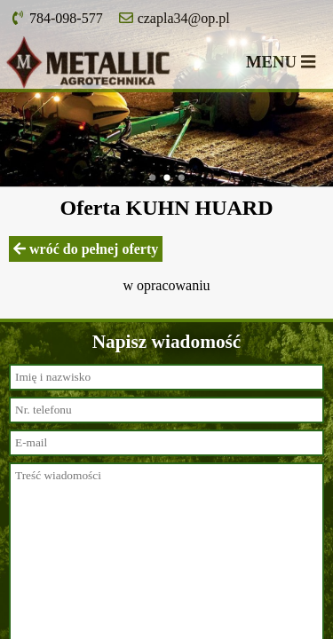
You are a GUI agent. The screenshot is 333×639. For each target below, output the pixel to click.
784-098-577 (57, 18)
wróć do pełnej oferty (85, 248)
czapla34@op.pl (174, 18)
